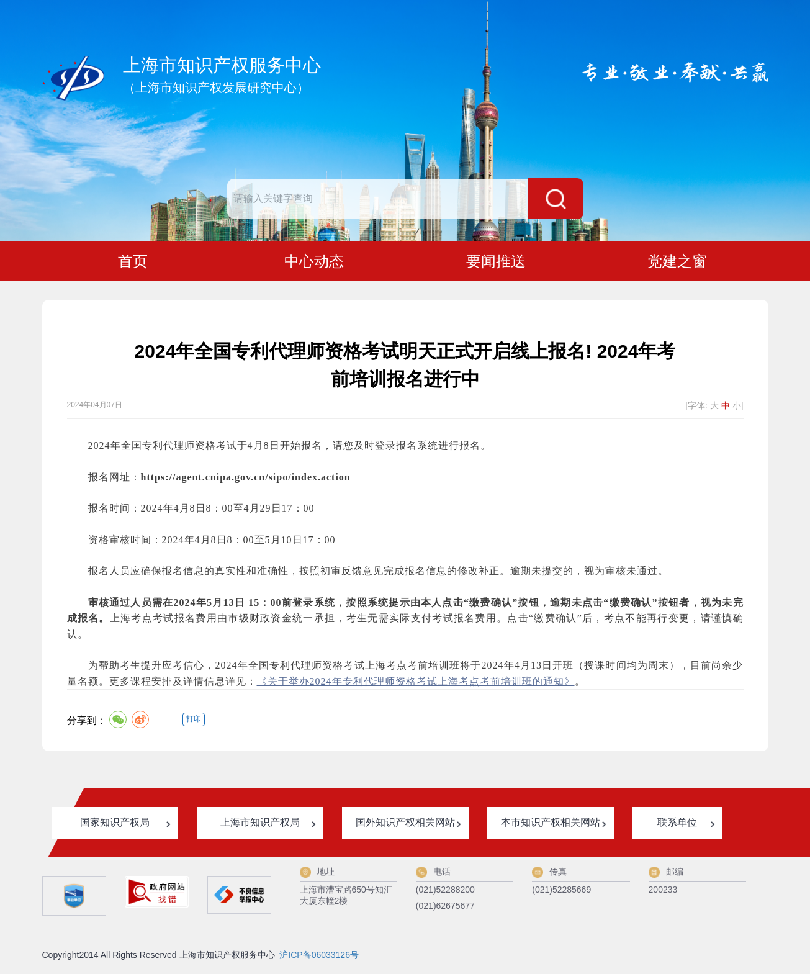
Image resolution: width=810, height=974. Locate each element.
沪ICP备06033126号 (319, 958)
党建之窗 (677, 262)
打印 (193, 722)
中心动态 (314, 262)
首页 (133, 262)
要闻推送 (496, 262)
